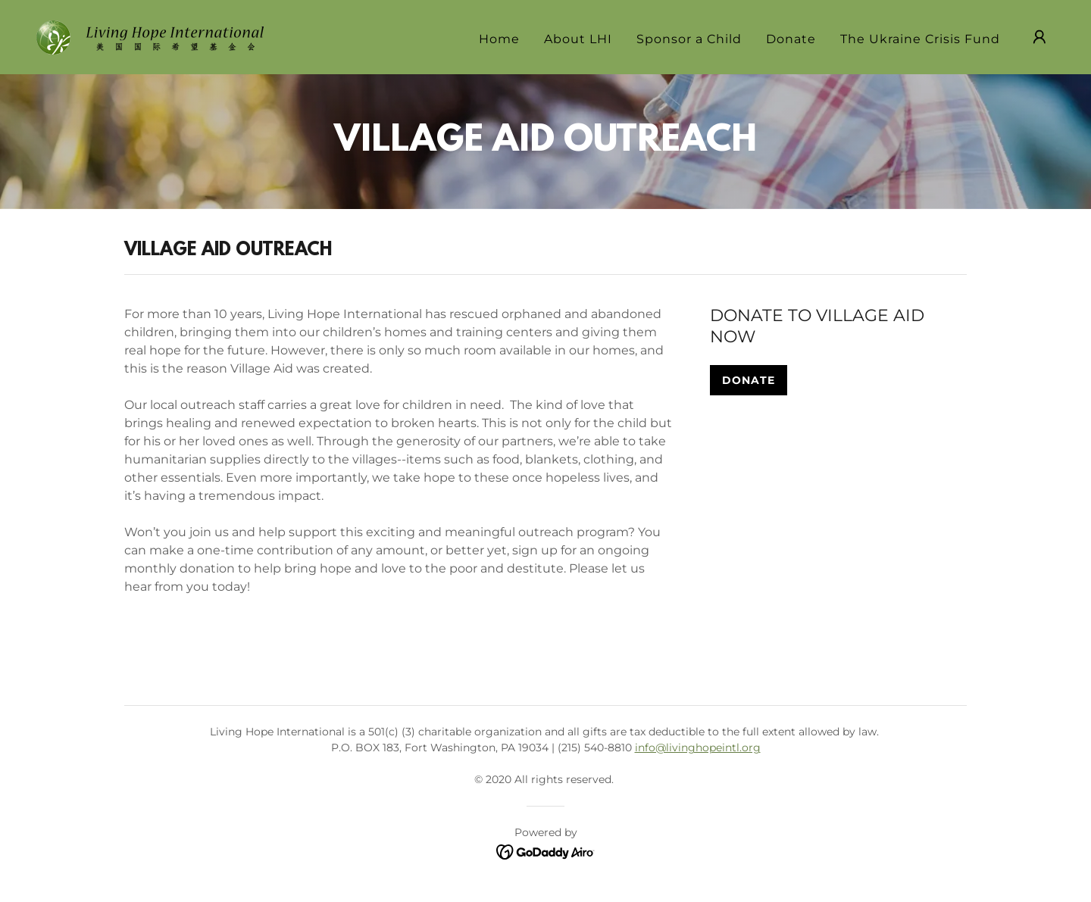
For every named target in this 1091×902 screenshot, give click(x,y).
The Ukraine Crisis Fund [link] (920, 39)
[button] (1039, 37)
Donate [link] (791, 39)
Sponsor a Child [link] (689, 39)
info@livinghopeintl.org (698, 747)
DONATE (748, 380)
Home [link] (499, 39)
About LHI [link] (578, 39)
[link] (150, 36)
